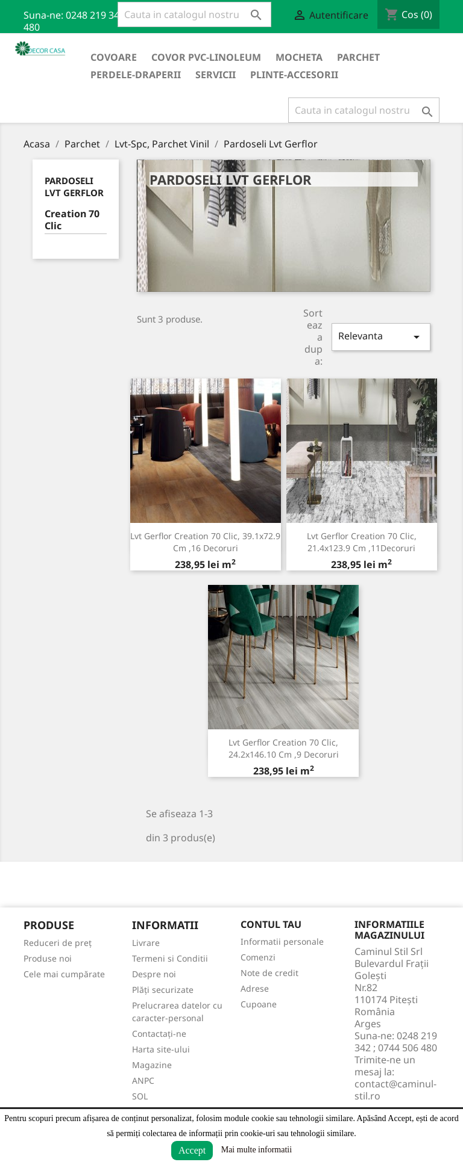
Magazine (152, 1065)
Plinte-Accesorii (294, 74)
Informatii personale (282, 941)
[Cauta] (194, 14)
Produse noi (48, 958)
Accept (192, 1150)
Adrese (255, 988)
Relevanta (381, 336)
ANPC (143, 1080)
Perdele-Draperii (135, 74)
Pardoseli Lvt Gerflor (74, 187)
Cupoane (259, 1004)
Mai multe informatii (256, 1149)
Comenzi (258, 957)
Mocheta (299, 57)
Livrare (146, 942)
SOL (140, 1096)
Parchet (358, 57)
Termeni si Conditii (170, 958)
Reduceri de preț (58, 942)
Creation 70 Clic (72, 220)
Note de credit (269, 972)
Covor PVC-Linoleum (206, 57)
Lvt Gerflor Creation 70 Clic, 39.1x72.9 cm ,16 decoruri (205, 542)
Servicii (215, 74)
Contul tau (271, 924)
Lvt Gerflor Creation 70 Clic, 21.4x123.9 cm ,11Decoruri (362, 542)
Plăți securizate (163, 989)
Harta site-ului (161, 1049)
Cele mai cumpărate (64, 974)
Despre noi (154, 974)
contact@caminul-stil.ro (395, 1089)
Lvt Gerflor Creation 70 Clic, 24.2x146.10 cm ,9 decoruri (283, 748)
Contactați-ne (159, 1033)
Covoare (113, 57)
